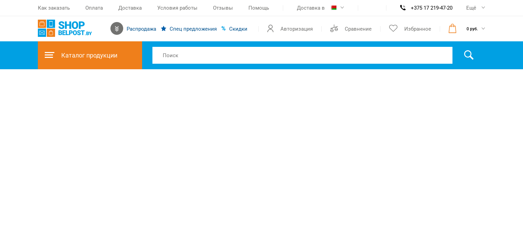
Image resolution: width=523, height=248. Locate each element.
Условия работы (177, 8)
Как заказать (54, 8)
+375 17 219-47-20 (431, 8)
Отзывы (223, 8)
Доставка (130, 8)
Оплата (94, 8)
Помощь (258, 8)
